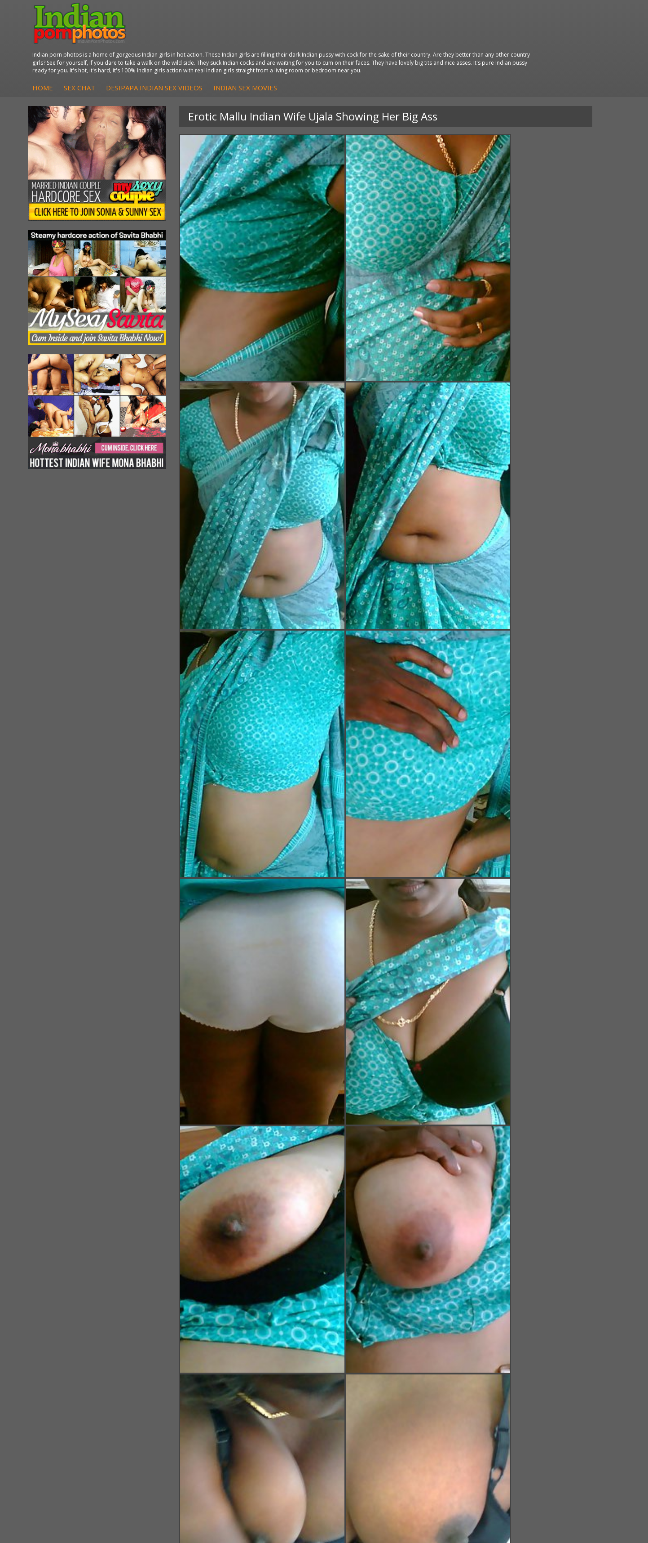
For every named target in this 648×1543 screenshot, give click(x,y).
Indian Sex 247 (459, 1387)
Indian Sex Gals (364, 1378)
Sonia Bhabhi (73, 1360)
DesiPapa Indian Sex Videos (313, 48)
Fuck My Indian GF (273, 1369)
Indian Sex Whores (369, 1360)
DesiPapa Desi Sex (177, 1378)
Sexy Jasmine (73, 1369)
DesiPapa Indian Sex (180, 1351)
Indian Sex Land (461, 1396)
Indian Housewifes (177, 1387)
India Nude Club (461, 1378)
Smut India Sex (555, 1387)
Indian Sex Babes (367, 1387)
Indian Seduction (366, 1369)
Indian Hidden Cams (275, 1360)
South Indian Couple (83, 1387)
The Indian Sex (555, 1351)
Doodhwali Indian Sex (565, 1360)
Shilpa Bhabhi (73, 1396)
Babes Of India (459, 1360)
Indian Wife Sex (556, 1378)
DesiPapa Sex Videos (277, 1351)
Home (201, 48)
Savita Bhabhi (74, 1378)
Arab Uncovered (270, 1396)
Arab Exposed (170, 1360)
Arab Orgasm (457, 1351)
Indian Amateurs (270, 1378)
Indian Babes (265, 1387)
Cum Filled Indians (464, 1369)
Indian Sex (165, 1369)
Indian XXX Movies (560, 1396)
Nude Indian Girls (367, 1396)
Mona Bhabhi (73, 1351)
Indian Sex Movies (404, 48)
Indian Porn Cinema (370, 1351)
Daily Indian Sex (557, 1369)
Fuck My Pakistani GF (181, 1396)
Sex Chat (238, 48)
